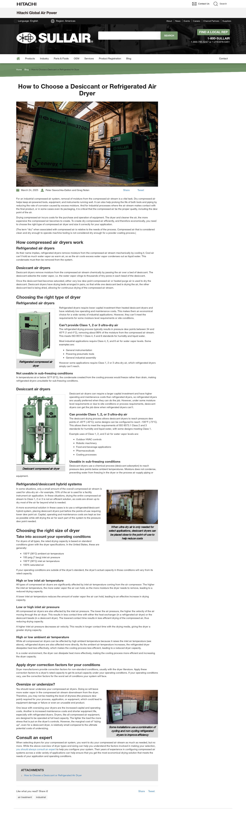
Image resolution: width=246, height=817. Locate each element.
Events (187, 20)
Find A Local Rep (213, 32)
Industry (44, 58)
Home (19, 69)
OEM (76, 58)
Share (126, 190)
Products (30, 58)
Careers (196, 20)
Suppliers (226, 20)
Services (89, 58)
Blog (128, 58)
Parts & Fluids (61, 58)
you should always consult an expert (36, 749)
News (177, 20)
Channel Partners (211, 20)
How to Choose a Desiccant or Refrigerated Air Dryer (53, 775)
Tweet (141, 190)
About (169, 20)
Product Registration (110, 58)
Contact (223, 58)
